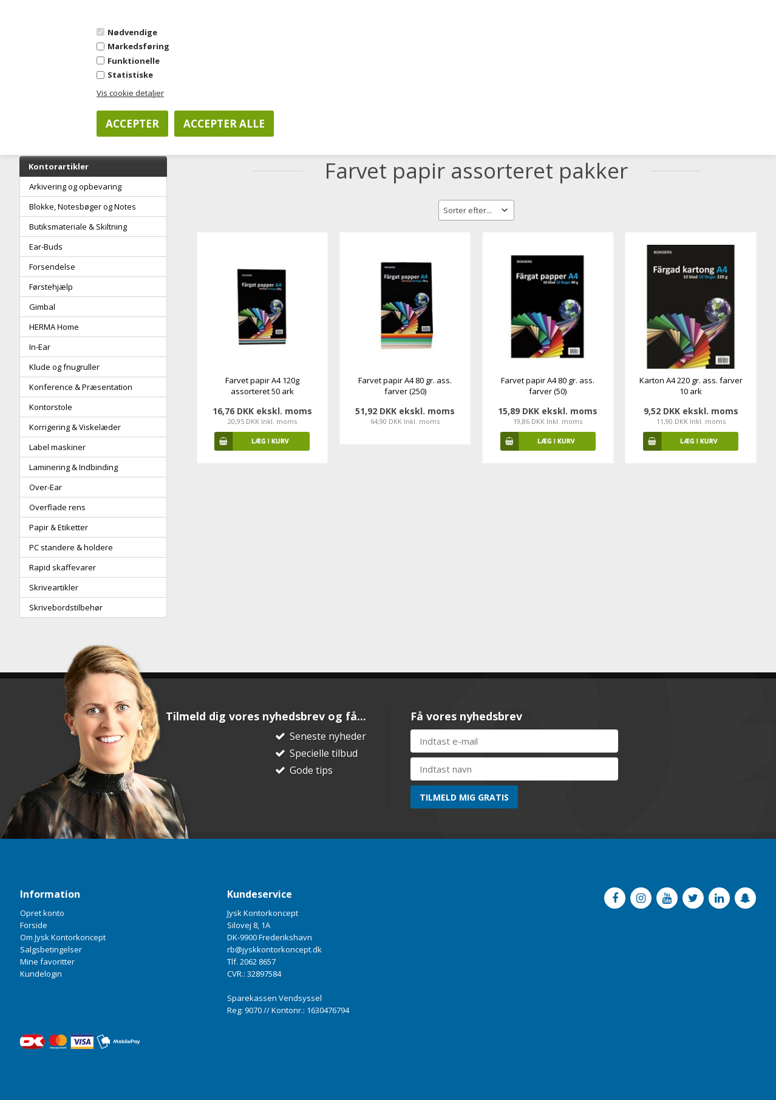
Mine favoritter (47, 961)
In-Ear (39, 346)
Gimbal (42, 306)
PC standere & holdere (71, 547)
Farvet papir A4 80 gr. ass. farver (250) (405, 386)
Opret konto (42, 912)
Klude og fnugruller (64, 366)
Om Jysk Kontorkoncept (63, 937)
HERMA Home (54, 326)
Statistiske (130, 74)
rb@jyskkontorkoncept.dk (274, 949)
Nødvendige (132, 32)
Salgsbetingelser (51, 949)
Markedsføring (138, 46)
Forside (33, 925)
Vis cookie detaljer (130, 92)
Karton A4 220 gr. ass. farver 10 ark (691, 386)
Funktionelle (133, 60)
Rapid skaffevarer (62, 567)
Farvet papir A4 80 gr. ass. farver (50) (547, 386)
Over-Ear (45, 487)
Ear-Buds (46, 246)
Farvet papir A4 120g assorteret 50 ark (262, 386)
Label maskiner (57, 447)
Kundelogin (41, 973)
